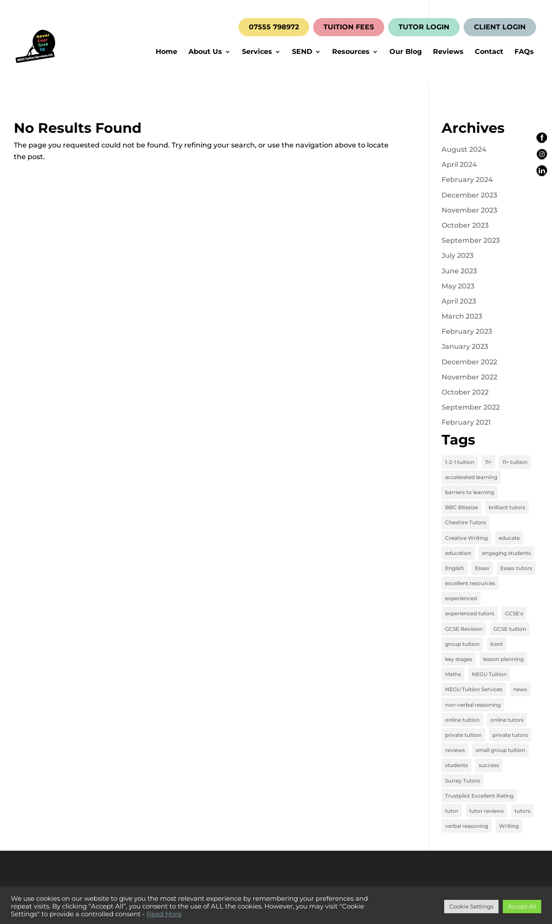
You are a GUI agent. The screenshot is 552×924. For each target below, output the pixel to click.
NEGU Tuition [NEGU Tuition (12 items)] (489, 674)
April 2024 (459, 164)
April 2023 (459, 301)
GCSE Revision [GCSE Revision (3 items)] (464, 629)
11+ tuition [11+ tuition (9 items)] (514, 462)
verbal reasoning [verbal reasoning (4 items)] (466, 826)
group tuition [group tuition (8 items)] (462, 644)
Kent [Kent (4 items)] (496, 644)
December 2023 (469, 195)
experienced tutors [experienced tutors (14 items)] (469, 613)
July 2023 (458, 255)
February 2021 (466, 422)
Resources (351, 52)
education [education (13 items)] (458, 553)
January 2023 (465, 346)
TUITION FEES (348, 27)
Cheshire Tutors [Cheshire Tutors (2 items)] (465, 522)
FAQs (524, 52)
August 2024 (464, 149)
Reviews (448, 52)
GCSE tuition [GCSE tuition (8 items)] (509, 629)
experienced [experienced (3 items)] (461, 598)
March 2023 (462, 316)
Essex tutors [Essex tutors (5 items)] (516, 568)
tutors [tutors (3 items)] (522, 811)
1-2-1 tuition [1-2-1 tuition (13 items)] (459, 462)
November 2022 (469, 377)
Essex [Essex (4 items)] (482, 568)
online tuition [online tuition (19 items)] (462, 720)
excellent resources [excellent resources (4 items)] (470, 583)
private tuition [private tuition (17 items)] (463, 735)
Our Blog (405, 52)
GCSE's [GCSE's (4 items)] (514, 613)
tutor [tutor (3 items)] (451, 811)
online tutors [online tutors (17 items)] (507, 720)
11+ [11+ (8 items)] (488, 462)
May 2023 (458, 286)
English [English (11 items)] (454, 568)
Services (257, 52)
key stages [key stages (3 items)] (458, 659)
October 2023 (465, 225)
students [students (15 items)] (456, 765)
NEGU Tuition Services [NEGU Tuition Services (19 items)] (473, 689)
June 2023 (459, 271)
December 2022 (469, 362)
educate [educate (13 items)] (509, 538)
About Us (205, 52)
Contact (489, 52)
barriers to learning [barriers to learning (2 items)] (469, 492)
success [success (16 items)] (489, 765)
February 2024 (467, 179)
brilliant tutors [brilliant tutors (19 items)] (507, 507)
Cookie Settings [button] (471, 906)
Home (166, 52)
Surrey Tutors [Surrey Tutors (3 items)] (462, 780)
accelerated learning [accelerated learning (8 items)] (471, 477)
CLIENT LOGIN (500, 27)
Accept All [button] (522, 906)
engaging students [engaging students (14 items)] (506, 553)
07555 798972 (274, 27)
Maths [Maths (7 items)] (453, 674)
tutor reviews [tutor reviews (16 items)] (486, 811)
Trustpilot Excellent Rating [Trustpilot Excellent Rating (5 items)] (479, 795)
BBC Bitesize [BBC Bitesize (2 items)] (461, 507)
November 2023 (469, 210)
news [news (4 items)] (520, 689)
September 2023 (471, 240)
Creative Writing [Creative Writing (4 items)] (466, 538)
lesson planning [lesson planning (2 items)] (503, 659)
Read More (164, 914)
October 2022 (465, 392)
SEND (302, 52)
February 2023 (467, 331)
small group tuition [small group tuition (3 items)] (500, 750)
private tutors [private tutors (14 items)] (510, 735)
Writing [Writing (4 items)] (509, 826)
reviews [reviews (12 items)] (455, 750)
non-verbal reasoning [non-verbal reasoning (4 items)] (473, 705)
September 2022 (471, 407)
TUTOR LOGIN (423, 27)
